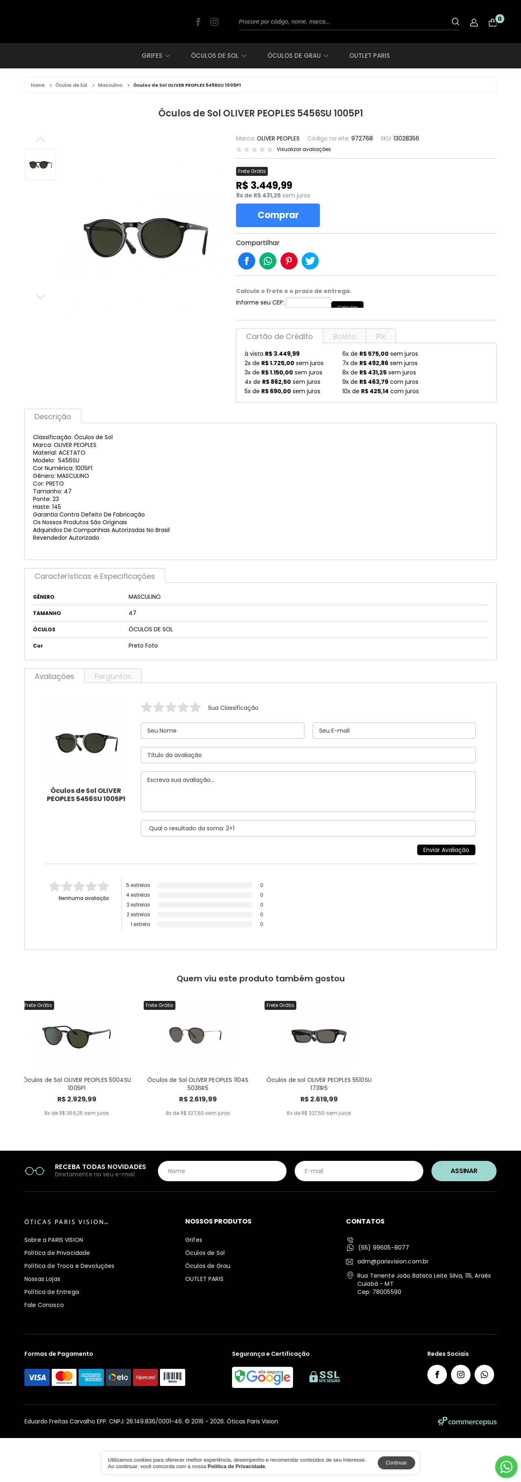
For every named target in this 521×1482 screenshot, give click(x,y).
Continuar (396, 1463)
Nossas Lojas (42, 1323)
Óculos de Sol (218, 55)
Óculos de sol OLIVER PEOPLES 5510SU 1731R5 (319, 1132)
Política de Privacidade (57, 1297)
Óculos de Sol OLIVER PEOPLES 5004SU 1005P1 (77, 1132)
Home (37, 85)
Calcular (353, 307)
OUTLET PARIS (369, 55)
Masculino (110, 85)
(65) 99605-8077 (378, 1292)
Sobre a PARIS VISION (53, 1284)
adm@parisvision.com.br (387, 1306)
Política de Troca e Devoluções (69, 1310)
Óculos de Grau (297, 55)
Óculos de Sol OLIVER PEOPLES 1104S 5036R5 (197, 1132)
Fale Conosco (44, 1349)
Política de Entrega (51, 1336)
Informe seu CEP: (260, 308)
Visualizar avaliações (304, 149)
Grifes (156, 55)
